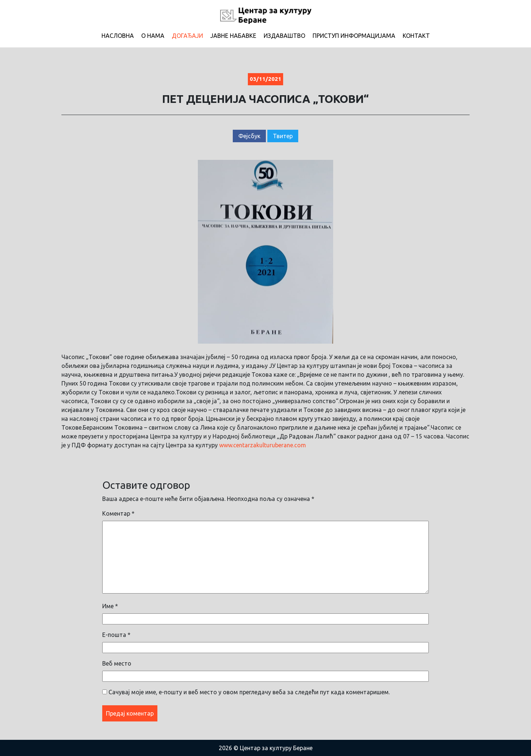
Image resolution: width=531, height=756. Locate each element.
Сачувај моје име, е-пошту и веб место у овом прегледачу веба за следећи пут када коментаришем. (249, 692)
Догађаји (187, 35)
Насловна (117, 35)
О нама (152, 35)
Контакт (416, 35)
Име (110, 606)
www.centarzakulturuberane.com (262, 445)
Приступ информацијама (354, 35)
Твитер (283, 136)
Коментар (118, 513)
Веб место (116, 663)
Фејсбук (249, 136)
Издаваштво (284, 35)
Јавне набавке (233, 35)
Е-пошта (116, 634)
